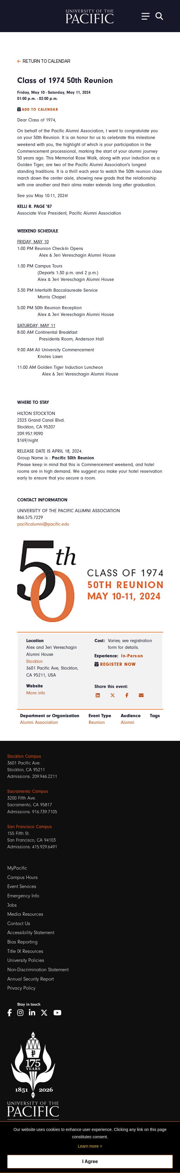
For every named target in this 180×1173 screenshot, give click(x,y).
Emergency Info (23, 896)
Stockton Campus (24, 756)
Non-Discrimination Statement (38, 969)
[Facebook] (127, 695)
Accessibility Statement (30, 932)
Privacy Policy (21, 988)
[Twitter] (112, 695)
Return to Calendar (43, 61)
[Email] (141, 695)
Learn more (88, 1146)
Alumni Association (39, 722)
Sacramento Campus (27, 791)
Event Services (21, 886)
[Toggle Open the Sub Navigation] (143, 16)
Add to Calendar (40, 109)
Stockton (34, 661)
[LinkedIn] (98, 695)
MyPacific (17, 868)
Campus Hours (22, 877)
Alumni (127, 722)
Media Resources (25, 914)
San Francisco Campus (29, 826)
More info (35, 693)
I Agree (90, 1161)
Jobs (12, 905)
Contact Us (18, 923)
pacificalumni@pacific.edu (43, 524)
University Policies (25, 960)
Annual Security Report (30, 979)
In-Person (132, 655)
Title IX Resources (25, 951)
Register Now (118, 664)
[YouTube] (59, 1012)
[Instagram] (22, 1012)
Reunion (97, 722)
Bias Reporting (22, 942)
